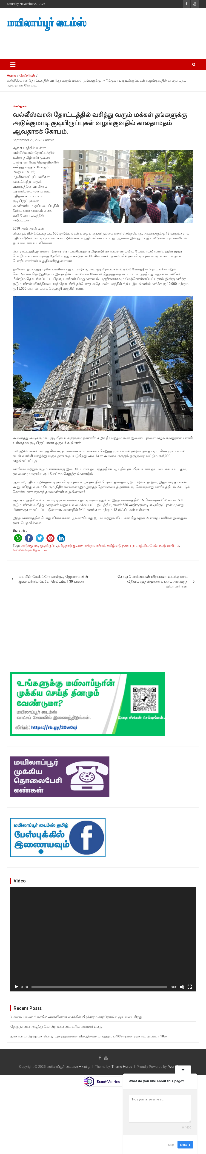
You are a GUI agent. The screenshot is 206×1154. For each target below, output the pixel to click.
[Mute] (182, 987)
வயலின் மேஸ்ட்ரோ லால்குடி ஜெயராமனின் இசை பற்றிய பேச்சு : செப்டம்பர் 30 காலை (53, 579)
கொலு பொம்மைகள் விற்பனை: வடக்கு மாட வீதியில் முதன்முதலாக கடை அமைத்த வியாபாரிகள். (152, 581)
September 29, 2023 (27, 140)
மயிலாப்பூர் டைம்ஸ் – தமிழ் (68, 1067)
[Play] (16, 987)
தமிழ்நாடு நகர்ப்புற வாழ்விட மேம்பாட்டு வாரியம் (143, 545)
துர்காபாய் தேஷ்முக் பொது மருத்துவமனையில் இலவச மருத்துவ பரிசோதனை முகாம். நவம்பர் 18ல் (88, 1036)
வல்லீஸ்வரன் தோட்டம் (30, 550)
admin (49, 140)
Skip (171, 1144)
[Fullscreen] (189, 987)
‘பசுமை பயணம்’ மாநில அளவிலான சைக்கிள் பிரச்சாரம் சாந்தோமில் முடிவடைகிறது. (76, 1017)
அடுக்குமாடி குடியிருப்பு (38, 545)
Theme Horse (122, 1067)
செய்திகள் (20, 106)
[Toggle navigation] (13, 64)
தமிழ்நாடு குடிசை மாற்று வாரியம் (81, 545)
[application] (103, 939)
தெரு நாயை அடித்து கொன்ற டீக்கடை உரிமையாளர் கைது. (56, 1027)
